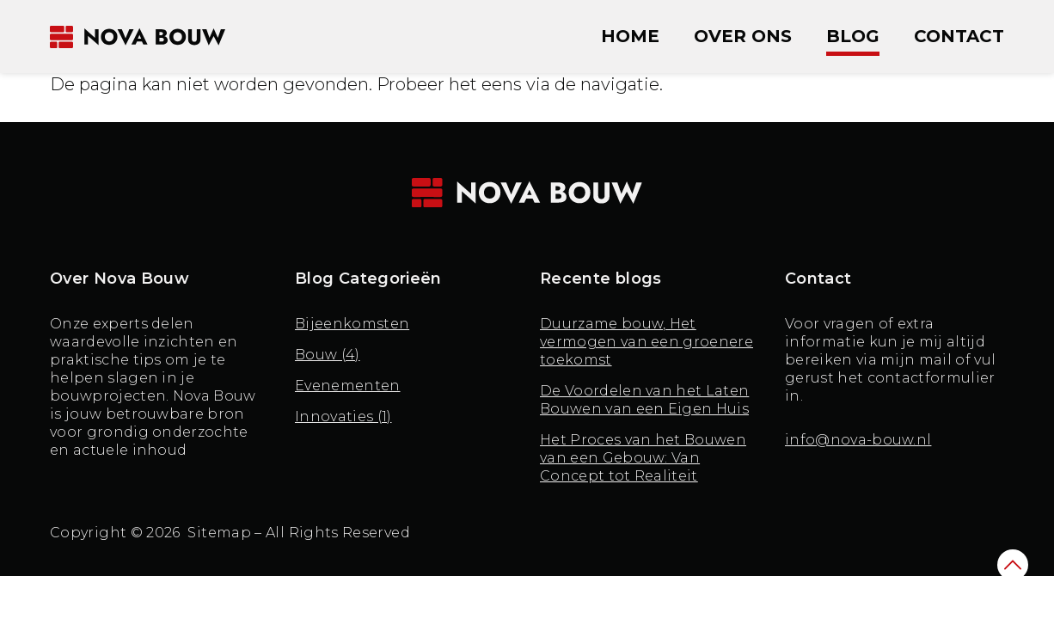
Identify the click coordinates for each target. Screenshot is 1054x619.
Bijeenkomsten (352, 324)
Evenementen (348, 385)
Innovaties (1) (343, 416)
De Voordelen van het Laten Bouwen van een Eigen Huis (644, 400)
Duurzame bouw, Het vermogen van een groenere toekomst (646, 342)
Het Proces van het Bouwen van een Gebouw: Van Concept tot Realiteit (643, 458)
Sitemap (219, 532)
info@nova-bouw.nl (858, 440)
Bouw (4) (327, 354)
